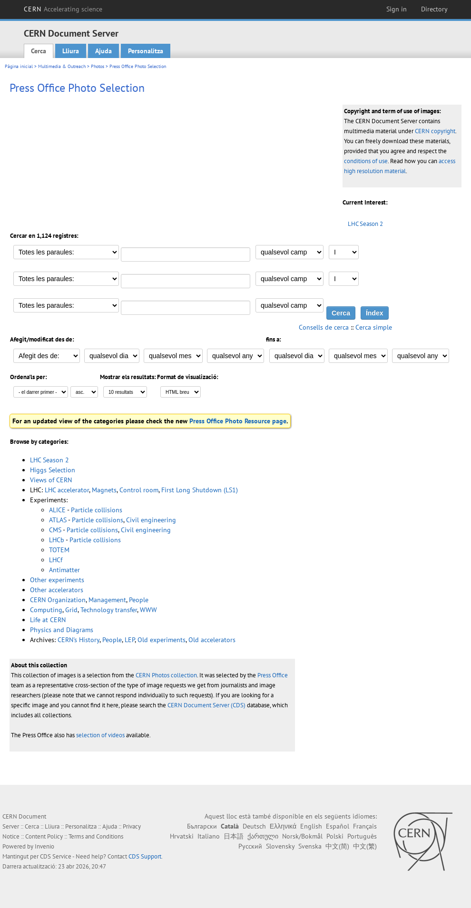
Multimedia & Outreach (62, 66)
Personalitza (145, 51)
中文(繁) (365, 846)
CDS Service (55, 856)
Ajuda (103, 51)
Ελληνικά (283, 826)
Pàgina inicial (19, 66)
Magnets (104, 490)
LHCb (56, 540)
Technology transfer (108, 609)
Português (362, 836)
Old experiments (161, 639)
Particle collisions (96, 510)
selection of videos (100, 735)
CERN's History (78, 639)
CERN (63, 9)
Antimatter (64, 570)
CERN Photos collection (166, 675)
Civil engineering (151, 520)
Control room (138, 490)
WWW (148, 609)
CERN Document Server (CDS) (206, 705)
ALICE (57, 510)
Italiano (208, 836)
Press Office (272, 675)
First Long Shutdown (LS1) (199, 490)
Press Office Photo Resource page (237, 421)
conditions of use (366, 161)
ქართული (262, 836)
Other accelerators (56, 590)
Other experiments (57, 580)
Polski (334, 836)
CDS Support (144, 856)
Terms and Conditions (96, 836)
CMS (55, 530)
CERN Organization (58, 600)
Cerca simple (373, 327)
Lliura (70, 51)
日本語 (234, 836)
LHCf (55, 560)
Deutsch (254, 826)
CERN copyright (435, 131)
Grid (71, 609)
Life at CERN (48, 619)
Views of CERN (51, 480)
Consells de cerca (324, 327)
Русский (250, 846)
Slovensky (280, 846)
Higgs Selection (52, 470)
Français (365, 826)
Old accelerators (212, 639)
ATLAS (58, 520)
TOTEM (59, 550)
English (311, 826)
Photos (97, 66)
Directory (434, 9)
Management (107, 600)
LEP (130, 639)
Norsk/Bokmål (302, 836)
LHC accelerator (67, 490)
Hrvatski (182, 836)
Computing (46, 609)
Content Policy (44, 836)
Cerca (38, 51)
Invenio (44, 846)
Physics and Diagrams (61, 629)
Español (337, 826)
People (138, 600)
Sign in (396, 9)
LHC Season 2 (365, 224)
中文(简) (337, 846)
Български (202, 826)
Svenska (310, 846)
